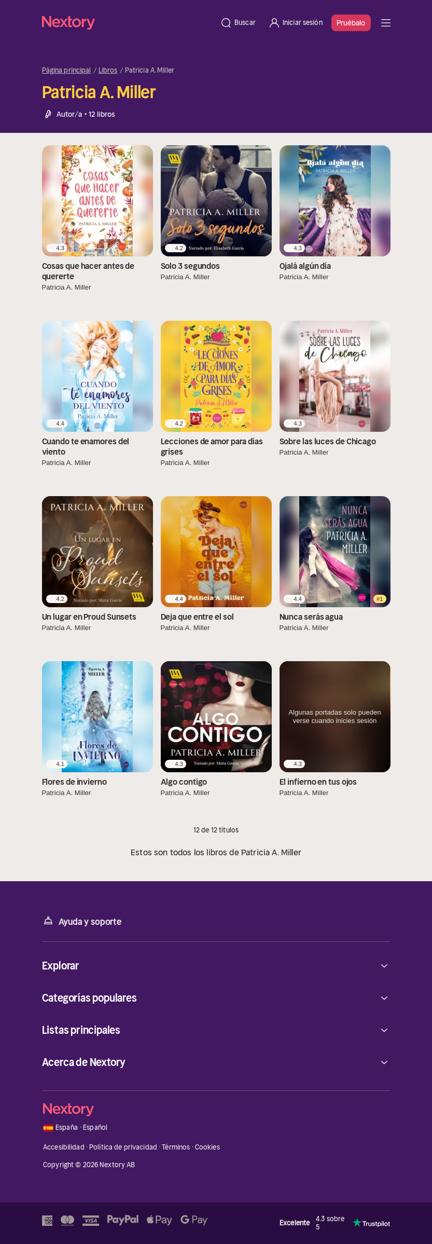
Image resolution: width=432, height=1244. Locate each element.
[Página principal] (128, 22)
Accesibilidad (64, 1147)
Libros (108, 70)
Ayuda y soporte (82, 920)
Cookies (207, 1147)
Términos (176, 1147)
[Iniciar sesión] (295, 22)
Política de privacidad (123, 1147)
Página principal (66, 70)
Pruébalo (351, 23)
